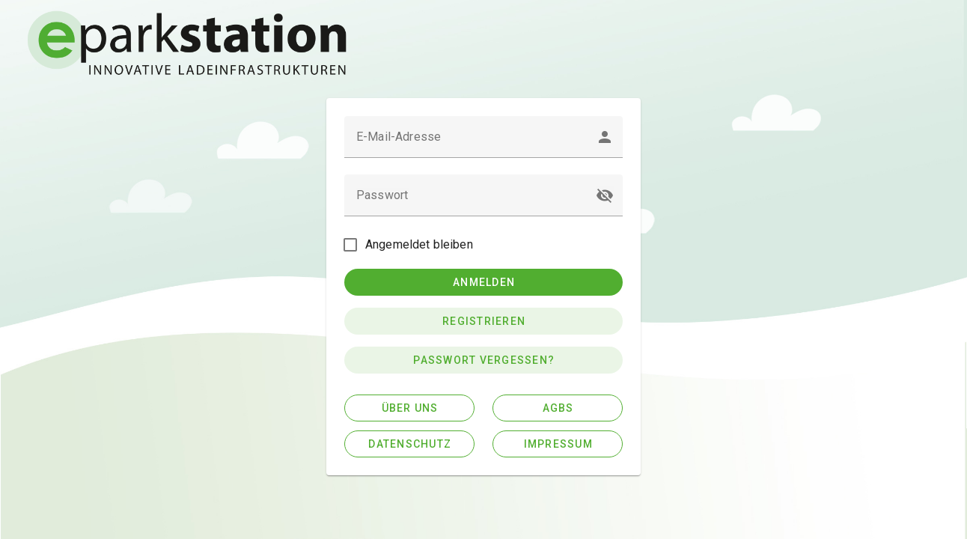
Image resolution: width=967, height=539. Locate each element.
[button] (605, 195)
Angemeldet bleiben (419, 244)
